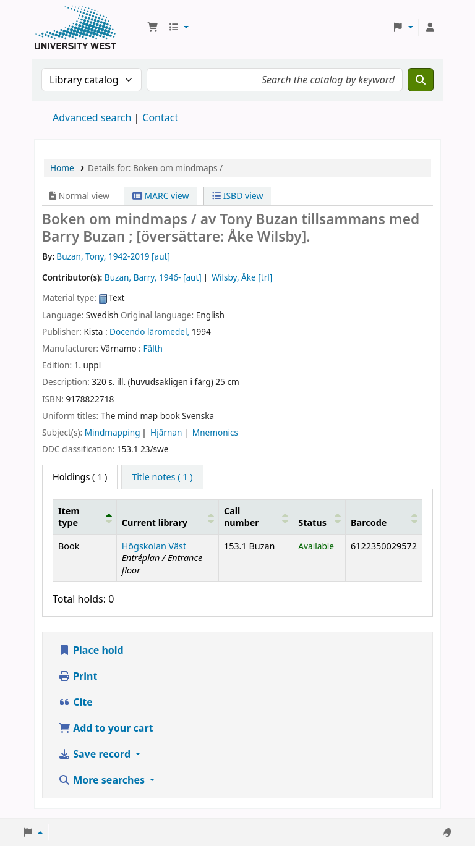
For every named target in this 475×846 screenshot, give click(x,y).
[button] (152, 27)
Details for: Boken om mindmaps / (155, 168)
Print (77, 676)
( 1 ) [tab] (80, 477)
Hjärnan (166, 432)
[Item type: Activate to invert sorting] (85, 516)
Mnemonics (215, 432)
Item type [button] (68, 516)
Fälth (153, 348)
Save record (95, 754)
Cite (75, 702)
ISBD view (237, 195)
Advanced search (92, 117)
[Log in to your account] (429, 27)
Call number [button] (241, 516)
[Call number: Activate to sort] (255, 516)
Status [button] (312, 522)
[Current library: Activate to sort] (167, 516)
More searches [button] (102, 780)
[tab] (162, 477)
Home (62, 168)
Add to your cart (105, 728)
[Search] (421, 79)
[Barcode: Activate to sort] (383, 516)
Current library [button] (154, 522)
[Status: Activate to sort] (319, 516)
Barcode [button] (369, 522)
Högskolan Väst (154, 546)
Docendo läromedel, (149, 331)
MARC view (160, 195)
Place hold (91, 650)
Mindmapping (112, 432)
